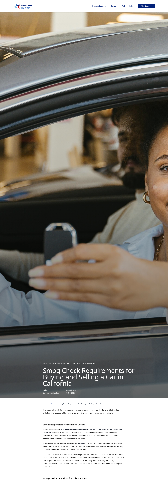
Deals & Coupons (99, 6)
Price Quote (146, 6)
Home (45, 404)
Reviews (114, 6)
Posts (53, 404)
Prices (131, 6)
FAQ (123, 6)
